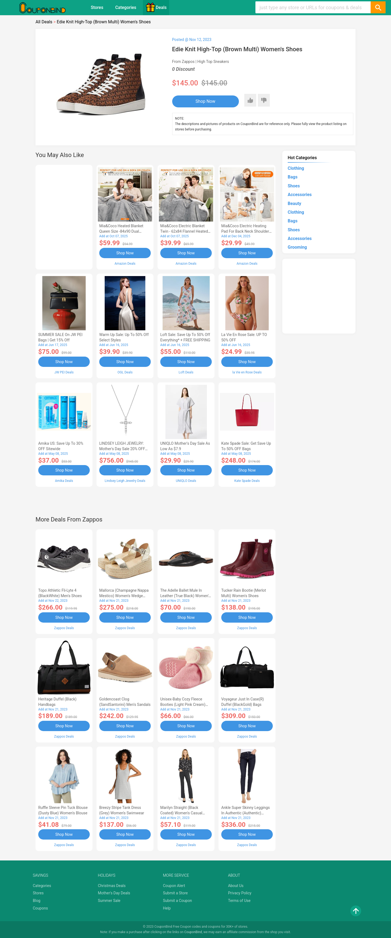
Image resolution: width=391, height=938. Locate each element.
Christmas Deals (112, 885)
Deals (156, 7)
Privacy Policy (239, 893)
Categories (125, 7)
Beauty (294, 203)
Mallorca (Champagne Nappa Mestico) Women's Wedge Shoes (124, 595)
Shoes (294, 185)
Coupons (40, 908)
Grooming (297, 247)
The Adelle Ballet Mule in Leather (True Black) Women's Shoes (185, 595)
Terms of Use (239, 900)
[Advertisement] (64, 216)
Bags (292, 177)
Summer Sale (109, 900)
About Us (235, 885)
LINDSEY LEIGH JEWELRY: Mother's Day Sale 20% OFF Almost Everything (122, 448)
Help (167, 908)
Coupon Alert (174, 885)
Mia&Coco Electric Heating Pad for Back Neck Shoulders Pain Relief (246, 231)
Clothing (296, 168)
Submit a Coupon (177, 900)
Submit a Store (175, 893)
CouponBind (193, 932)
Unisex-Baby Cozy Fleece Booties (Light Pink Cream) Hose (183, 704)
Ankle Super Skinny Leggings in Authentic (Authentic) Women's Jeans (245, 813)
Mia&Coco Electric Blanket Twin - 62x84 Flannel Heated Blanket (184, 231)
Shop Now (205, 101)
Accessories (300, 194)
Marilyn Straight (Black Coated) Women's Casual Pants (181, 813)
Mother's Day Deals (114, 893)
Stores (97, 7)
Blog (36, 900)
